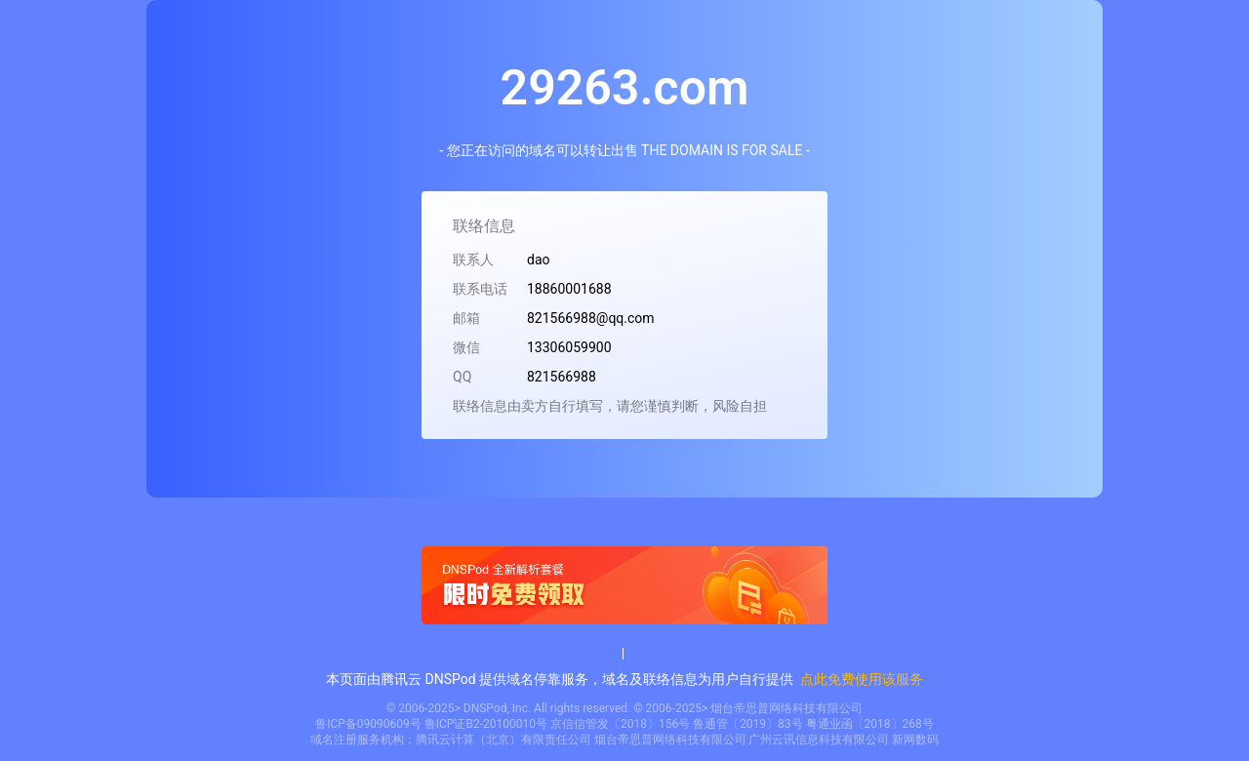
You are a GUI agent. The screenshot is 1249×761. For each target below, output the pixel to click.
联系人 (473, 259)
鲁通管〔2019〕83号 (747, 724)
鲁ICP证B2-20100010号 (485, 724)
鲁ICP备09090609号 (368, 724)
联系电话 (480, 289)
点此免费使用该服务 (861, 679)
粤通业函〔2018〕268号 (870, 724)
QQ (462, 376)
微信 (466, 347)
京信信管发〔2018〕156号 (620, 724)
